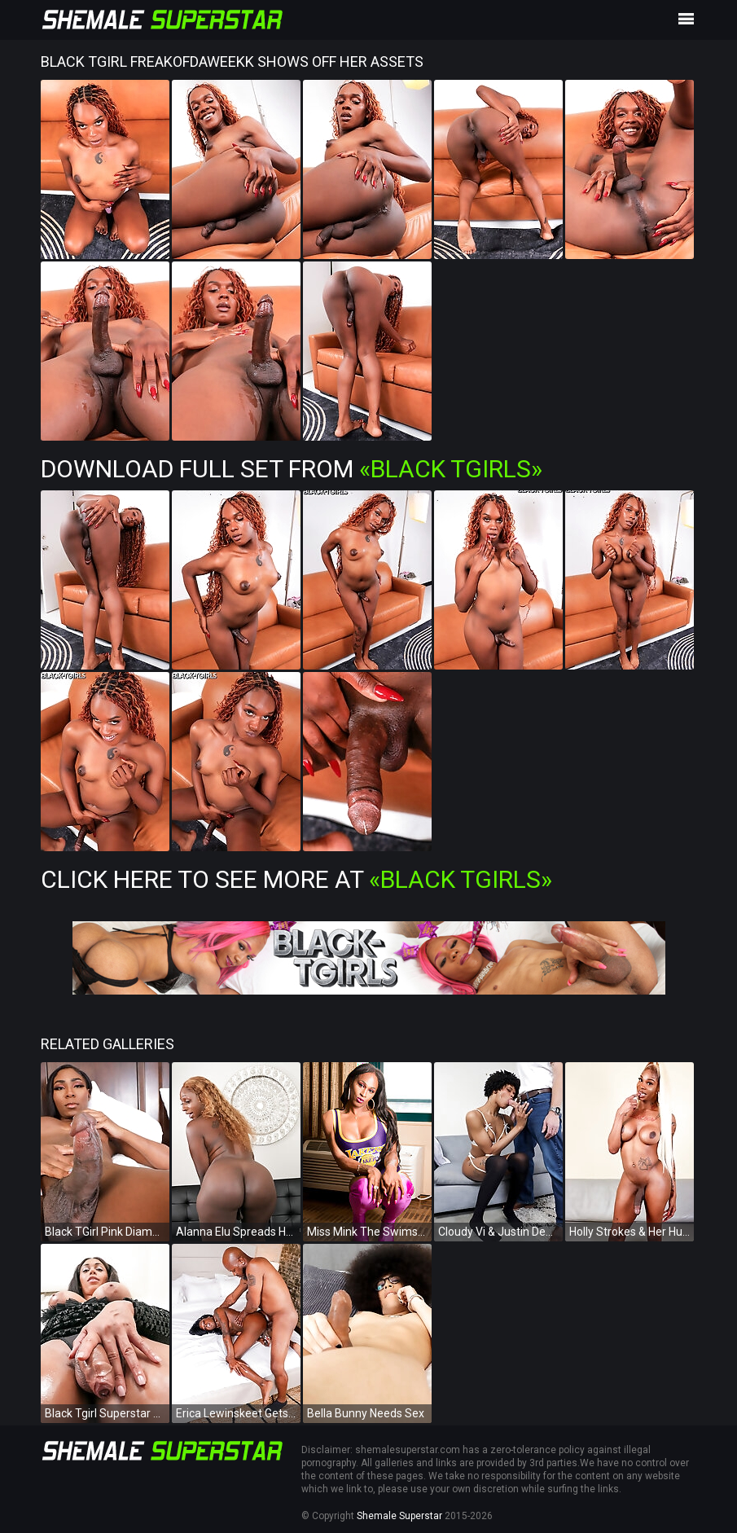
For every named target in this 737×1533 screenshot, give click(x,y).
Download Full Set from (291, 469)
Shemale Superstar (399, 1516)
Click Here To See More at (296, 879)
